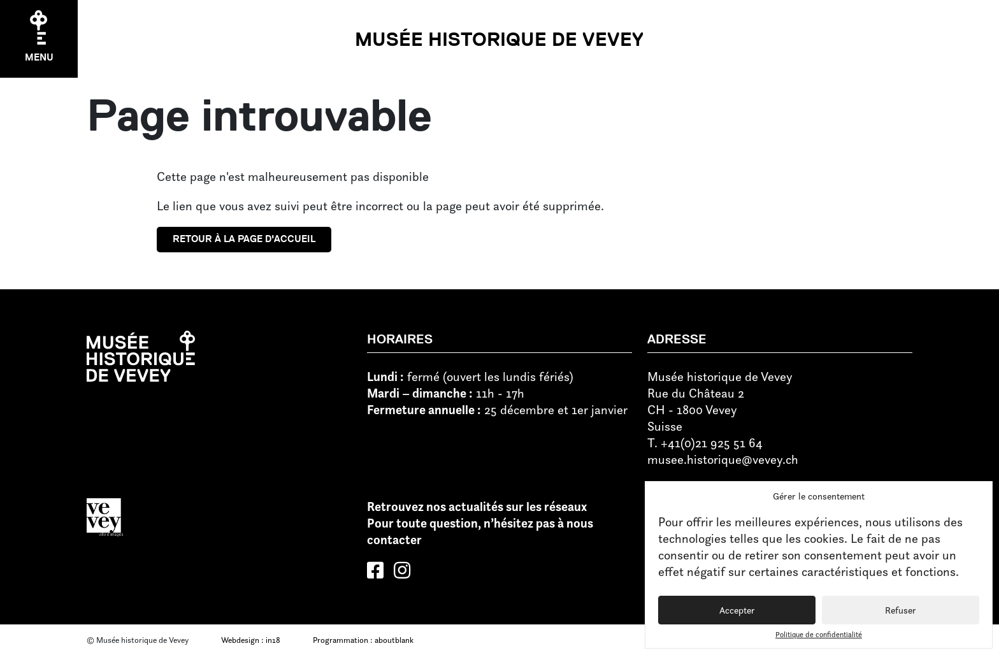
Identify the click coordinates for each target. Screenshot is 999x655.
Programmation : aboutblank (363, 640)
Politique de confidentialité (818, 634)
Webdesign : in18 (250, 640)
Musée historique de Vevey (499, 39)
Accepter (737, 610)
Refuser (900, 610)
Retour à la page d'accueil (244, 239)
